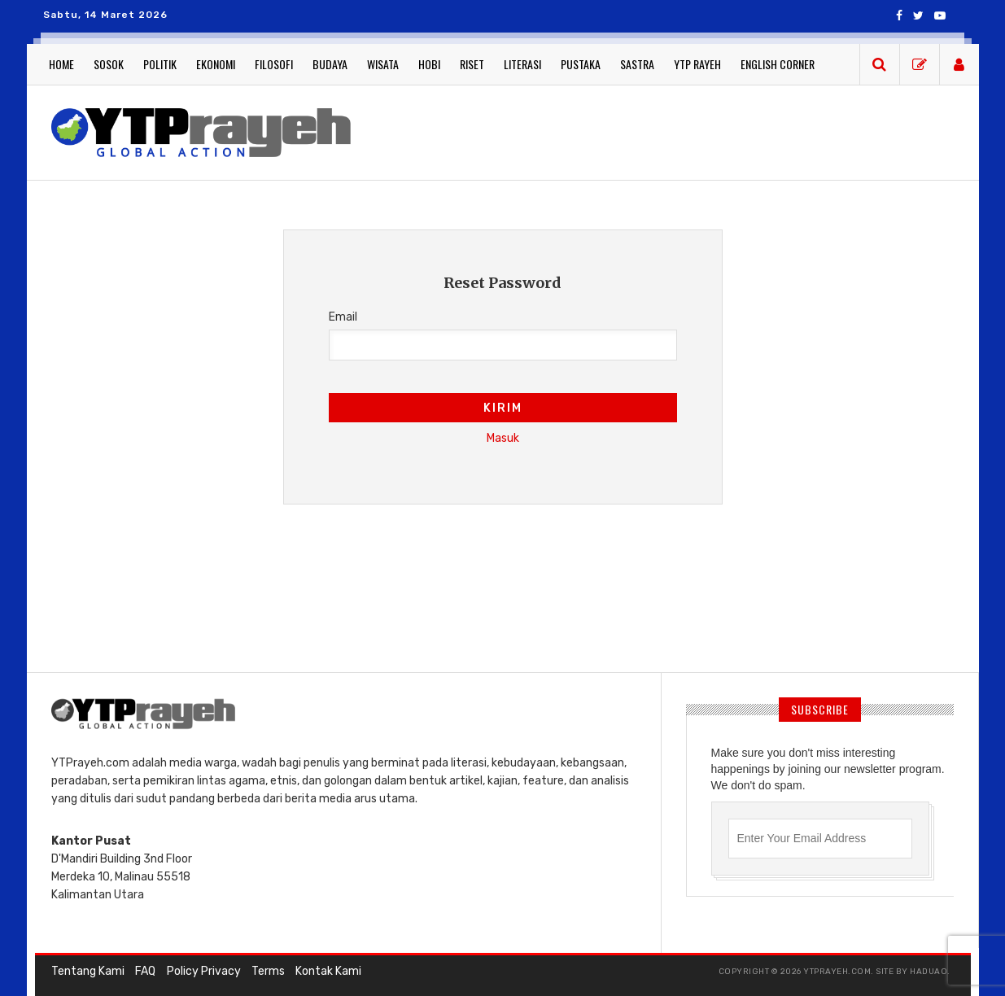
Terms (267, 971)
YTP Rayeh (697, 63)
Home (61, 63)
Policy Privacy (203, 971)
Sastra (637, 63)
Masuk (503, 438)
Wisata (383, 63)
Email (343, 317)
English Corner (778, 63)
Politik (160, 63)
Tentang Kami (88, 971)
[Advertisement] (665, 130)
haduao (928, 971)
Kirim (502, 408)
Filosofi (274, 63)
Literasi (522, 63)
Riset (472, 63)
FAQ (145, 971)
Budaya (329, 63)
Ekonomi (215, 63)
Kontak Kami (327, 971)
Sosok (109, 63)
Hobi (429, 63)
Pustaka (581, 63)
